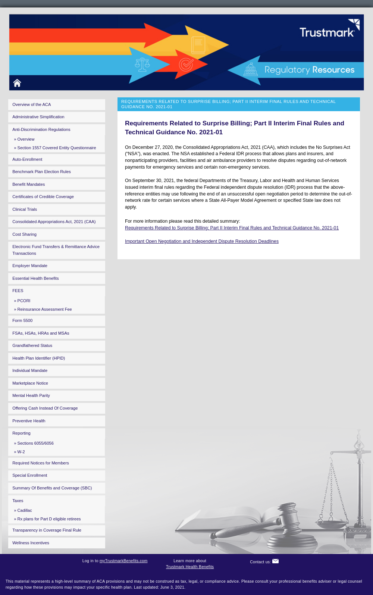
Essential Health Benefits (35, 278)
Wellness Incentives (30, 543)
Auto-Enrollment (27, 159)
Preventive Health (28, 421)
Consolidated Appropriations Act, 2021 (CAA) (53, 221)
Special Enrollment (29, 475)
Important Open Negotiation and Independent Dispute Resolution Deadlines (202, 241)
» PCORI (22, 300)
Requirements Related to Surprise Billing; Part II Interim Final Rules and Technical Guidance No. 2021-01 (232, 228)
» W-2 (19, 452)
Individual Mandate (29, 370)
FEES (17, 290)
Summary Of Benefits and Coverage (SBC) (52, 488)
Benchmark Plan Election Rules (41, 171)
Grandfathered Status (32, 345)
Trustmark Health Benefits (190, 566)
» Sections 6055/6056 (33, 443)
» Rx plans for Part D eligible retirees (47, 519)
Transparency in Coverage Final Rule (46, 530)
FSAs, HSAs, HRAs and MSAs (40, 333)
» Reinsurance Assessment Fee (43, 309)
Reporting (21, 433)
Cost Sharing (24, 234)
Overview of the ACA (31, 104)
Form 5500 (22, 320)
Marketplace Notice (30, 383)
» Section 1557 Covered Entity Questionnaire (55, 147)
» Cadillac (23, 510)
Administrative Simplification (38, 117)
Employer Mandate (29, 265)
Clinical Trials (24, 209)
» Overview (24, 139)
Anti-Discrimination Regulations (41, 129)
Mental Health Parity (31, 395)
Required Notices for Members (40, 463)
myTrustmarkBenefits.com (123, 560)
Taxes (17, 500)
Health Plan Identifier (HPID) (38, 358)
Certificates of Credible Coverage (43, 196)
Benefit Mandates (28, 184)
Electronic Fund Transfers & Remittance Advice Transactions (56, 249)
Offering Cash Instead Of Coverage (45, 408)
